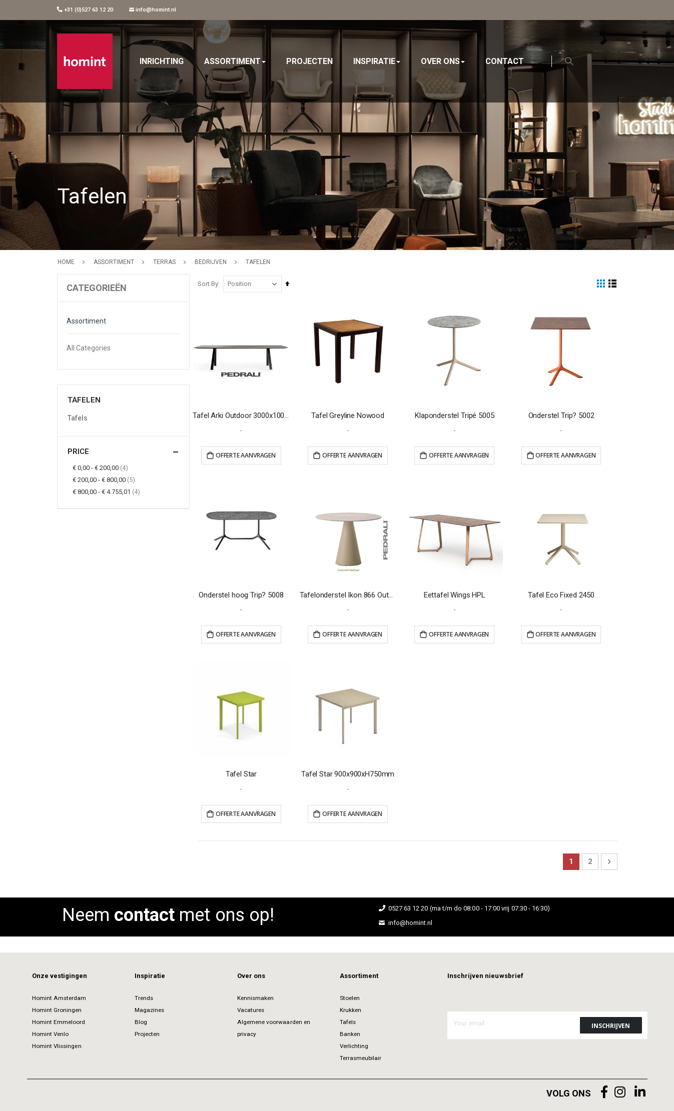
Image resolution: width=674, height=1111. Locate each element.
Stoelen (350, 997)
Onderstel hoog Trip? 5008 (242, 594)
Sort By (210, 284)
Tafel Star (243, 773)
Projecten (147, 1033)
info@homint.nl (153, 9)
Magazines (150, 1009)
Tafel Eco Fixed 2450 (561, 594)
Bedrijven (211, 262)
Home (66, 262)
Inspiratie (150, 974)
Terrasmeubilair (361, 1057)
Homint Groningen (57, 1009)
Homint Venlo (50, 1033)
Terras (164, 262)
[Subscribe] (610, 1024)
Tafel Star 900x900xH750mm (348, 773)
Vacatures (251, 1009)
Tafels (78, 418)
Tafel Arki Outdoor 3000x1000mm (243, 415)
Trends (144, 997)
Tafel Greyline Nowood (348, 415)
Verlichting (354, 1045)
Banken (350, 1033)
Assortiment (114, 262)
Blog (141, 1021)
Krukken (350, 1009)
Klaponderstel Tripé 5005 (455, 415)
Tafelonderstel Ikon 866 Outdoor (349, 594)
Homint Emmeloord (59, 1021)
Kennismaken (255, 997)
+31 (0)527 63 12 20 (85, 9)
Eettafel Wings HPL (455, 594)
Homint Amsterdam (59, 997)
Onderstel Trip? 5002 (561, 415)
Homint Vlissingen (57, 1045)
